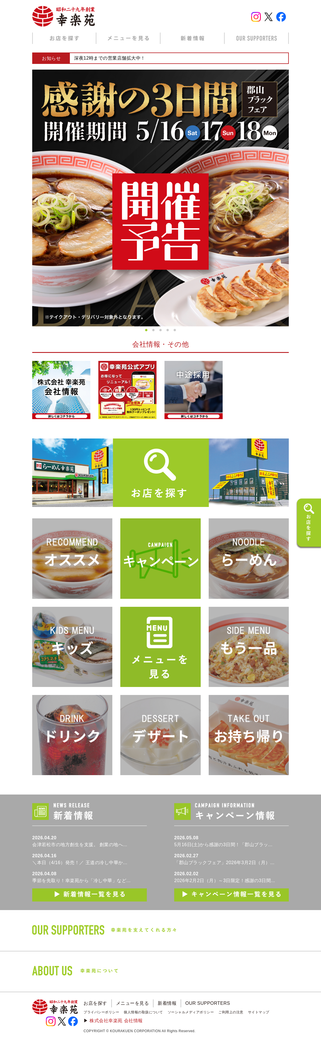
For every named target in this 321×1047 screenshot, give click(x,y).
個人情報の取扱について (143, 1012)
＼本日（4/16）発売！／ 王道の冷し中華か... (79, 862)
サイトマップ (258, 1012)
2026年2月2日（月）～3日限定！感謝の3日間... (224, 880)
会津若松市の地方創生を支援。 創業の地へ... (79, 844)
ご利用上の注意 (230, 1012)
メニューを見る (132, 1003)
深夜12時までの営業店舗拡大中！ (109, 58)
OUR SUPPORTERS (207, 1003)
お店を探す (95, 1003)
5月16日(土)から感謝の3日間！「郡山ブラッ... (223, 844)
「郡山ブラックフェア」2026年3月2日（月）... (224, 862)
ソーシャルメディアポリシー (191, 1012)
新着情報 (167, 1003)
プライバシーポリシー (101, 1012)
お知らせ (51, 58)
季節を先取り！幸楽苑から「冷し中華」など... (81, 880)
